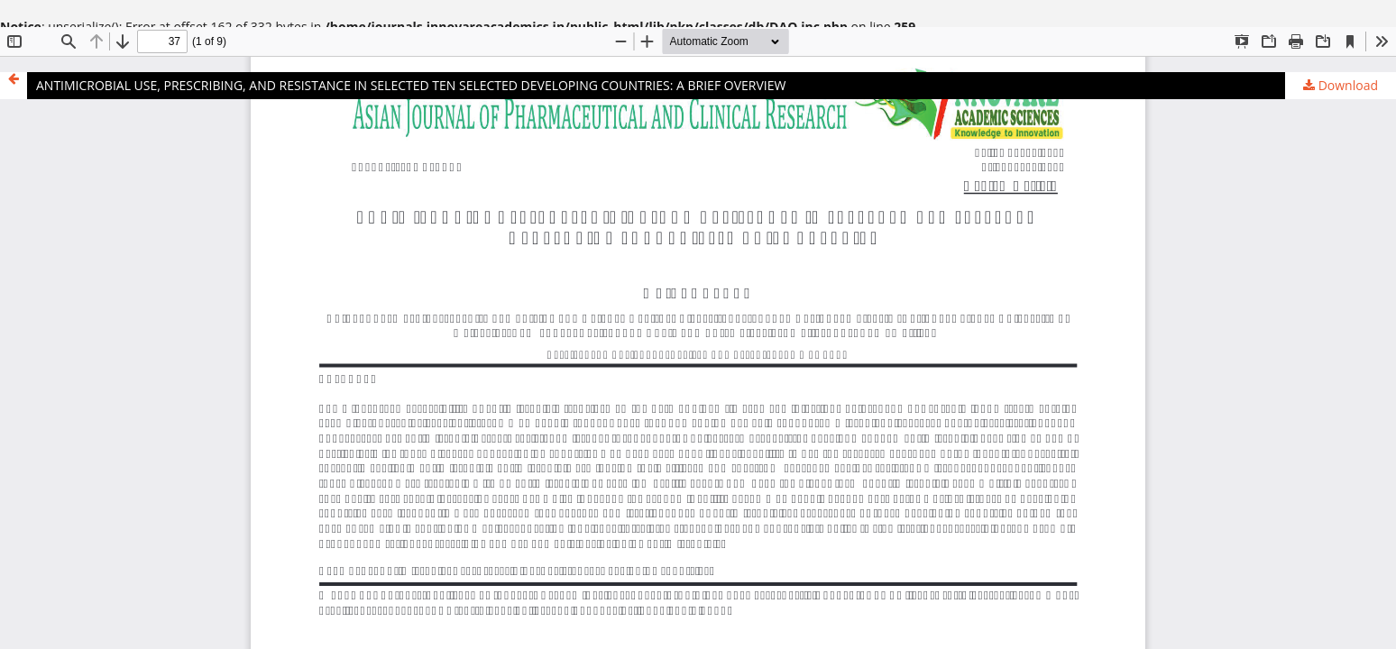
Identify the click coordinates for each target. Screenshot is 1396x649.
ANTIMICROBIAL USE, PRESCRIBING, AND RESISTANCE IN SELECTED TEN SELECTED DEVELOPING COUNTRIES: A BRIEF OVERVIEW (410, 85)
